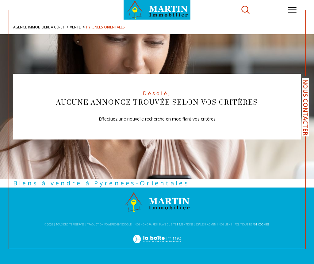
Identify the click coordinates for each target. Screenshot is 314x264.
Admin (211, 224)
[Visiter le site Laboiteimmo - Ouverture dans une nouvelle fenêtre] (157, 245)
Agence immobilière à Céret (38, 26)
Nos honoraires (146, 224)
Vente (75, 26)
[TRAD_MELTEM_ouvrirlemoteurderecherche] (245, 10)
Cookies (263, 224)
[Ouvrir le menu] (292, 10)
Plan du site (167, 224)
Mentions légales (192, 224)
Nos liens (225, 224)
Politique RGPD (245, 224)
